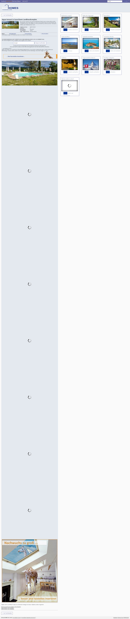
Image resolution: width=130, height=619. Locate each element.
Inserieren (9, 1)
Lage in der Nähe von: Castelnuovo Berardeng (12, 50)
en (25, 1)
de (23, 1)
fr (27, 1)
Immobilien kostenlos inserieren (28, 617)
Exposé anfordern (40, 43)
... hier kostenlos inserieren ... (30, 56)
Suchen (3, 1)
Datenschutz (120, 617)
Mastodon (115, 617)
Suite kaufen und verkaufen (7, 608)
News (19, 1)
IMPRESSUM (126, 617)
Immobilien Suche (17, 617)
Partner (14, 1)
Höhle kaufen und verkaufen (7, 609)
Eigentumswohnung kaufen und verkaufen (11, 607)
